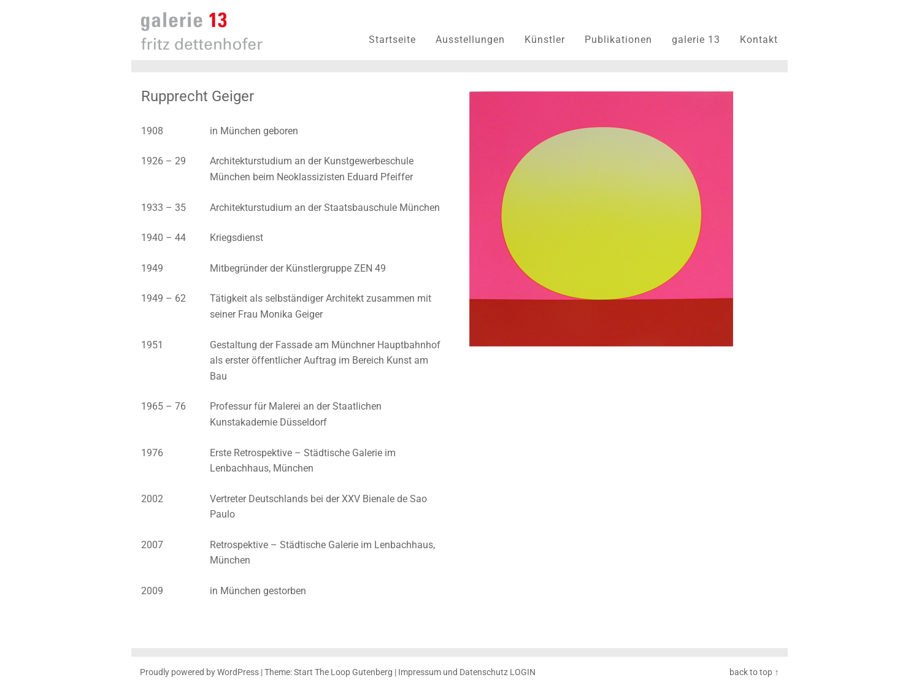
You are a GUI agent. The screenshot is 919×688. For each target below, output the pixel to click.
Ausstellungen (470, 39)
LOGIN (523, 672)
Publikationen (618, 39)
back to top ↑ (754, 672)
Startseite (392, 39)
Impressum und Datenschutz (453, 672)
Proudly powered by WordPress (199, 672)
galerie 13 (696, 39)
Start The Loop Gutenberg (343, 672)
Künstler (545, 39)
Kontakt (759, 39)
